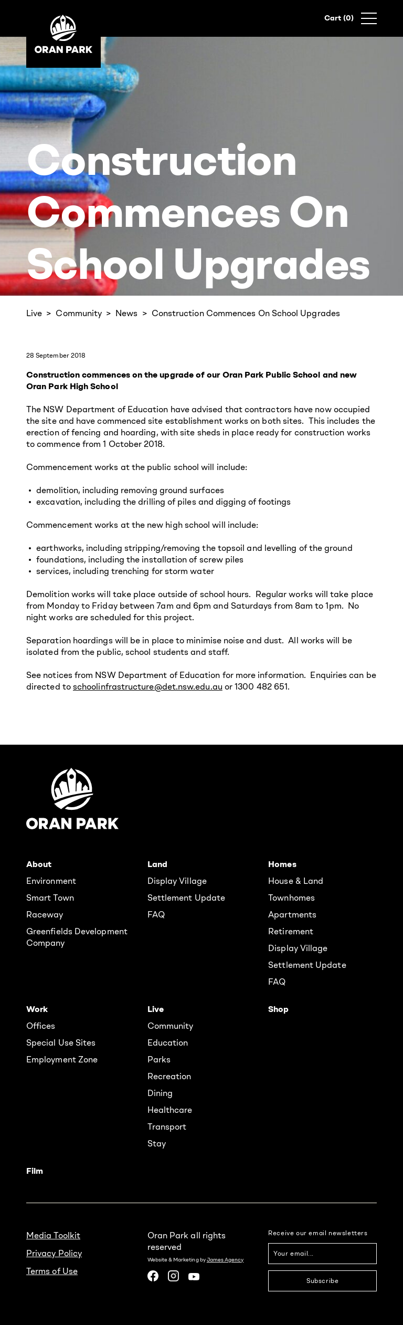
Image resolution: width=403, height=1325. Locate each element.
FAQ (156, 914)
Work (37, 1009)
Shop (278, 1009)
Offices (41, 1025)
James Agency (225, 1259)
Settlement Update (186, 897)
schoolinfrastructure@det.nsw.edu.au (147, 686)
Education (167, 1042)
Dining (160, 1093)
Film (34, 1170)
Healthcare (170, 1109)
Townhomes (291, 897)
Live (34, 313)
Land (157, 864)
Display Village (177, 880)
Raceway (44, 914)
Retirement (290, 931)
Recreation (169, 1076)
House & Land (295, 880)
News (126, 313)
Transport (167, 1126)
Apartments (292, 914)
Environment (51, 880)
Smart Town (50, 897)
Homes (282, 864)
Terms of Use (52, 1271)
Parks (159, 1059)
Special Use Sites (61, 1042)
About (38, 864)
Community (79, 313)
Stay (156, 1143)
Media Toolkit (53, 1235)
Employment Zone (62, 1059)
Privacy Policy (54, 1253)
